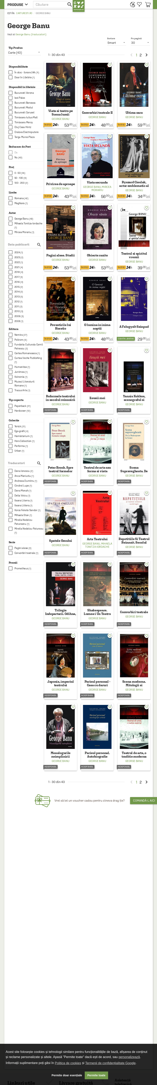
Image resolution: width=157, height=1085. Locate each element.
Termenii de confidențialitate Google (110, 1063)
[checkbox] (26, 72)
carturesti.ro (24, 13)
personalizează (129, 1057)
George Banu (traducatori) (30, 34)
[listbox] (140, 43)
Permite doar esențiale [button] (67, 1075)
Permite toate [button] (96, 1075)
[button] (53, 4)
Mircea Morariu (101, 188)
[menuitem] (131, 4)
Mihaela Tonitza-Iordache (98, 545)
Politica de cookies (68, 1063)
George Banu (60, 118)
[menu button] (18, 4)
